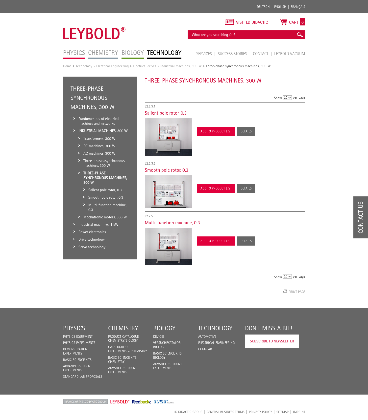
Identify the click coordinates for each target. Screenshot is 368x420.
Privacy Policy (260, 412)
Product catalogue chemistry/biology (123, 339)
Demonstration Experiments (75, 351)
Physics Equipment (78, 336)
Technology (84, 66)
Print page (297, 292)
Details (246, 131)
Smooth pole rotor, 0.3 (166, 170)
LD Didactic (85, 401)
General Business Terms (226, 412)
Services (204, 53)
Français (298, 7)
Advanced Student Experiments (77, 368)
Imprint (299, 412)
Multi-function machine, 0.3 (172, 223)
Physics (74, 328)
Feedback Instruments (141, 401)
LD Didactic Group (188, 412)
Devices (159, 336)
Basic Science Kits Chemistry (122, 360)
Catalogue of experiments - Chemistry (127, 349)
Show (278, 98)
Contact (261, 53)
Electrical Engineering (112, 66)
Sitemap (282, 412)
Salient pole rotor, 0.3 (166, 113)
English (280, 7)
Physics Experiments (79, 343)
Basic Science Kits (77, 360)
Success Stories (233, 53)
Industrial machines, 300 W (181, 66)
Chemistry (123, 328)
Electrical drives (144, 66)
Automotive (207, 336)
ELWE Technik (164, 401)
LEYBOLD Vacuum (289, 53)
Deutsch (263, 7)
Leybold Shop (120, 401)
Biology (164, 328)
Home (67, 66)
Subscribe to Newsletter (272, 341)
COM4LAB (205, 349)
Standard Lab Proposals (82, 376)
